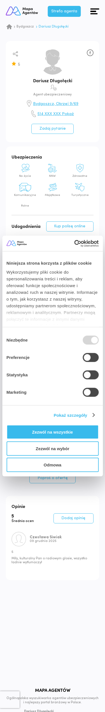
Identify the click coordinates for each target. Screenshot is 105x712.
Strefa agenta (69, 11)
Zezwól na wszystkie (52, 432)
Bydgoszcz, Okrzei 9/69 (55, 104)
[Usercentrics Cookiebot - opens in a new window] (75, 243)
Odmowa (52, 465)
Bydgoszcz (25, 26)
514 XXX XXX (56, 114)
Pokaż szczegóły (70, 415)
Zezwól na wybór (52, 448)
